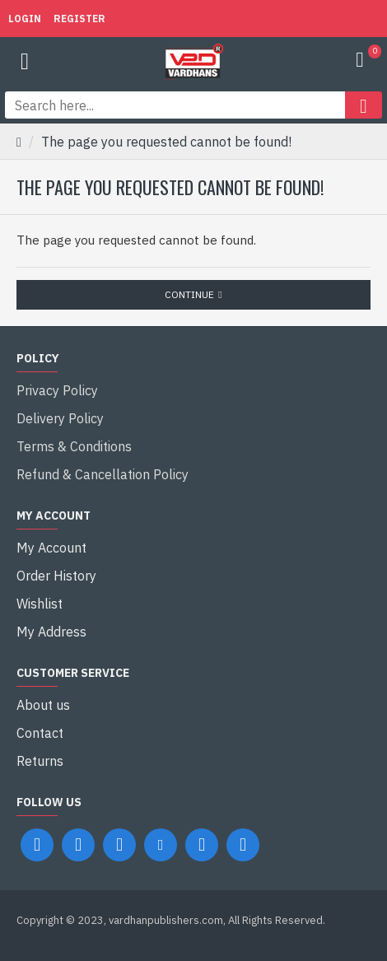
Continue (189, 294)
